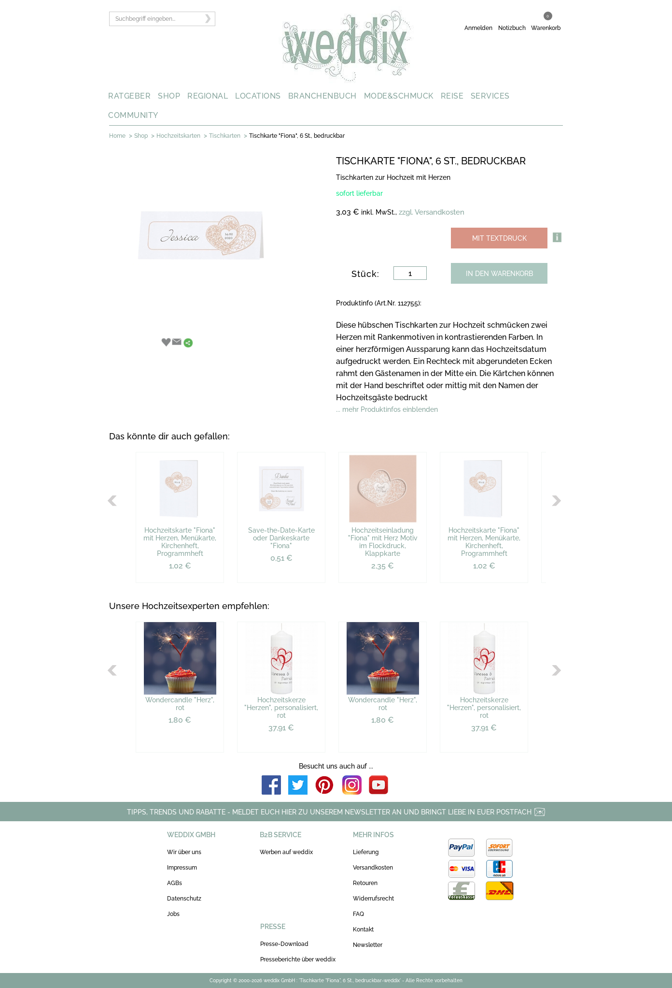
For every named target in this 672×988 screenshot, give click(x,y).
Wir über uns (184, 852)
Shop (141, 135)
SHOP (169, 96)
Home (117, 135)
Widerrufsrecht (373, 898)
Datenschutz (184, 898)
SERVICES (490, 96)
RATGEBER (129, 96)
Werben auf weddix (286, 852)
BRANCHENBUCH (322, 96)
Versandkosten (373, 867)
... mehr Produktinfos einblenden (387, 409)
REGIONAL (207, 96)
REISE (452, 96)
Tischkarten (224, 135)
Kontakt (363, 929)
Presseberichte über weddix (298, 959)
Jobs (173, 914)
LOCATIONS (258, 96)
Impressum (182, 867)
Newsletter (367, 945)
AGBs (174, 883)
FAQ (358, 914)
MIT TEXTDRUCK (499, 238)
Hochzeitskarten (178, 135)
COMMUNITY (133, 115)
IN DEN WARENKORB (499, 273)
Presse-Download (284, 944)
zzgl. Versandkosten (431, 212)
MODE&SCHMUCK (399, 96)
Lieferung (365, 852)
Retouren (365, 883)
